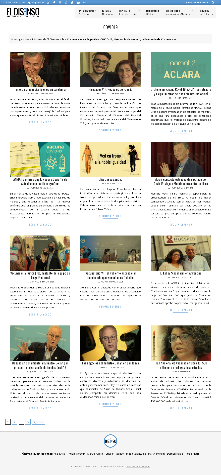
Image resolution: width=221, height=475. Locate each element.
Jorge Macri (192, 453)
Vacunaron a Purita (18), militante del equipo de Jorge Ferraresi (40, 275)
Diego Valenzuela (136, 453)
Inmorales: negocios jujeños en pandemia (40, 89)
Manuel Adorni (95, 453)
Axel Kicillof (60, 453)
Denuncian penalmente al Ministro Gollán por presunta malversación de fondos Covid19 (40, 365)
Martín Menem (156, 453)
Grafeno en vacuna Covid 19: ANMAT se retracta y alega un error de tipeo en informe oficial (181, 91)
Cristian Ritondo (115, 453)
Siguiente (38, 422)
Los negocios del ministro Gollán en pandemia (110, 362)
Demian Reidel (175, 453)
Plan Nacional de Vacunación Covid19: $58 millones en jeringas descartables (181, 365)
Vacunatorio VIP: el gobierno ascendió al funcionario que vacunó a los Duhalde (110, 275)
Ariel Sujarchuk (77, 453)
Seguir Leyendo (40, 122)
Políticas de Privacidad (138, 466)
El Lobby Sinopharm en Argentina (180, 273)
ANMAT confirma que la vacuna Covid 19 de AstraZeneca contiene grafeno (40, 181)
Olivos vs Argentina (110, 179)
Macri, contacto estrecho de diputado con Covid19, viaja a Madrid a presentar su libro (181, 181)
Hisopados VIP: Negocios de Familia (110, 89)
